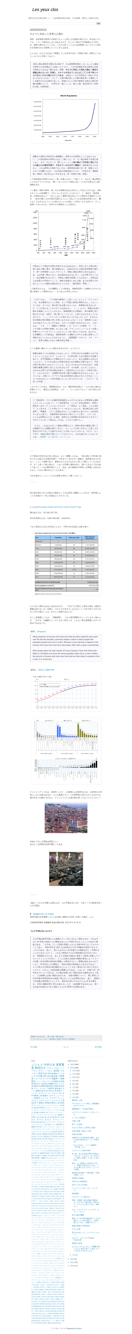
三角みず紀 (45, 1282)
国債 (32, 1294)
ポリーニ (57, 1261)
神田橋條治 (56, 1313)
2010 (72, 1266)
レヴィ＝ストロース (52, 1100)
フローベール (48, 1115)
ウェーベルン (43, 1160)
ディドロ (37, 1170)
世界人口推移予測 (46, 670)
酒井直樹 (43, 1318)
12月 (74, 1071)
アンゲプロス (48, 1218)
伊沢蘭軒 (61, 1287)
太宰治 (33, 1297)
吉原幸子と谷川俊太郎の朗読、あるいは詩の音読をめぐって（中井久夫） (85, 1140)
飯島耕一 (60, 1198)
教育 (37, 1304)
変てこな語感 (77, 1124)
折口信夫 (50, 1191)
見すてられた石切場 (79, 1185)
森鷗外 (45, 1096)
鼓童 (59, 1323)
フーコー (47, 1093)
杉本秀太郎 (58, 1134)
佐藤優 (42, 1153)
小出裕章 (46, 1299)
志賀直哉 (51, 1134)
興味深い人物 (77, 1100)
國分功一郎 (48, 1189)
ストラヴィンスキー (46, 1167)
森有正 (48, 1120)
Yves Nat (51, 1213)
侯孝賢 (47, 1289)
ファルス (39, 1115)
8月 (73, 1084)
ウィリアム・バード (44, 1220)
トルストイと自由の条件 (81, 1150)
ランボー (47, 1273)
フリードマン (52, 1253)
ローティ (43, 1182)
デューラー (60, 1244)
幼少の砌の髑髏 (78, 1215)
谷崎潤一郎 (44, 1112)
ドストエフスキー (46, 1170)
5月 (73, 1094)
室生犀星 (51, 1297)
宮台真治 (38, 1155)
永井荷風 (55, 1081)
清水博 (47, 1311)
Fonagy (41, 1206)
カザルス (40, 1163)
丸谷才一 (43, 1285)
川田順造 (43, 1301)
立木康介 (47, 1196)
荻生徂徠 (48, 1198)
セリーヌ (41, 1129)
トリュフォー (35, 1246)
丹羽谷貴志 (50, 1285)
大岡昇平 (50, 1088)
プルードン (59, 1175)
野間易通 (42, 1108)
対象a (36, 1299)
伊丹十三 (36, 1153)
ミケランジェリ (36, 1268)
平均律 (35, 1191)
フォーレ (60, 1098)
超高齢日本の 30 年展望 (43, 914)
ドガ (53, 1246)
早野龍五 (43, 1304)
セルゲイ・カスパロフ (46, 1242)
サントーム (40, 1143)
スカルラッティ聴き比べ (81, 1197)
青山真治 (43, 1320)
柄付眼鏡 (75, 1193)
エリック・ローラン (53, 1222)
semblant (57, 1213)
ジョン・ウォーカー (51, 1239)
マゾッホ (57, 1263)
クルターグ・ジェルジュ (41, 1165)
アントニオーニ (58, 1218)
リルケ (41, 1100)
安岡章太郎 (55, 1117)
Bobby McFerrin (55, 1203)
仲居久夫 (55, 1287)
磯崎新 (43, 1158)
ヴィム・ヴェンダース (43, 1280)
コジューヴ (60, 1227)
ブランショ (51, 1256)
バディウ (55, 1249)
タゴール (39, 1244)
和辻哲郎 (42, 1189)
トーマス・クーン (46, 1246)
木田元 (54, 1304)
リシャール (54, 1273)
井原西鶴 (36, 1287)
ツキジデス (45, 1244)
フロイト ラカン (42, 1256)
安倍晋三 (39, 1297)
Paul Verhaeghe (50, 1073)
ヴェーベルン (54, 1184)
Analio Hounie (54, 1201)
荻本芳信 (42, 1198)
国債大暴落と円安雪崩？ (81, 1226)
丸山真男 (54, 1131)
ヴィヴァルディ (56, 1280)
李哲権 (33, 1194)
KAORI (55, 1206)
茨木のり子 (58, 1120)
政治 (34, 1304)
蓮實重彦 (72, 1039)
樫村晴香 (59, 1124)
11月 (74, 1074)
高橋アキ (58, 1320)
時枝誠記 (49, 1304)
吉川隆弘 (39, 1292)
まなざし (40, 1215)
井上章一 (57, 1285)
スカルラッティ (59, 1165)
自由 (56, 1196)
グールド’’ (46, 1227)
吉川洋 (53, 1153)
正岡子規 (58, 1155)
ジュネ (33, 1124)
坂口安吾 (48, 1117)
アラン (36, 1088)
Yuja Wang (44, 1213)
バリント (40, 1251)
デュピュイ (40, 1124)
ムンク (50, 1268)
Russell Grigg (46, 1210)
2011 (72, 1262)
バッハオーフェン (37, 1172)
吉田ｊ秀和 (51, 1292)
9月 (73, 1081)
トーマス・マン (49, 1129)
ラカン (50, 1068)
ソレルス (60, 1084)
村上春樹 (51, 1155)
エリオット (49, 1108)
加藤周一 (56, 1078)
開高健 (35, 1320)
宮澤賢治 (57, 1297)
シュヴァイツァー (45, 1234)
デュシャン (53, 1244)
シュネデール (49, 1143)
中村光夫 (56, 1151)
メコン (54, 1268)
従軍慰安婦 (53, 1301)
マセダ (51, 1263)
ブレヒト (51, 1148)
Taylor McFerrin (36, 1213)
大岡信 (58, 1153)
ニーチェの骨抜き (79, 1118)
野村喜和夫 (50, 1318)
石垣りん (45, 1313)
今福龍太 (49, 1287)
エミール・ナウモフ (49, 1098)
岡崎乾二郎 (38, 1096)
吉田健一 (45, 1292)
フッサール (44, 1253)
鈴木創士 (58, 1091)
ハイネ (41, 1249)
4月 (73, 1097)
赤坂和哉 (37, 1318)
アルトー (40, 1218)
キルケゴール (55, 1225)
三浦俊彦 (39, 1282)
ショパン (58, 1143)
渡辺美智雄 (53, 1311)
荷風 (54, 1316)
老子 (40, 1316)
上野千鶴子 (34, 1186)
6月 (73, 1091)
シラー (33, 1237)
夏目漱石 (53, 1039)
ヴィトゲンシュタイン (42, 1184)
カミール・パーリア (50, 1163)
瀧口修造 (60, 1311)
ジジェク (37, 1064)
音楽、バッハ (51, 1320)
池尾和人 (53, 1103)
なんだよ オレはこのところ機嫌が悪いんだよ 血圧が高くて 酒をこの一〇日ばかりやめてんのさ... (86, 1249)
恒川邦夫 (41, 1191)
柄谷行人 (40, 1067)
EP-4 (37, 1206)
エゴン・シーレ (56, 1220)
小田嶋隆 (57, 1299)
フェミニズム (50, 1175)
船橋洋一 (50, 1316)
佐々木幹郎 (34, 1289)
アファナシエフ (59, 1139)
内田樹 (51, 1289)
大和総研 (49, 1294)
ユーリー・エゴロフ (37, 1273)
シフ (53, 1232)
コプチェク (60, 1122)
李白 (58, 1304)
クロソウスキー (50, 1122)
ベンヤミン (48, 1258)
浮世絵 (36, 1311)
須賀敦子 (37, 1098)
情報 (45, 1191)
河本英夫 (48, 1309)
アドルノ (45, 1127)
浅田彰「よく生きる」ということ (54, 437)
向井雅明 (42, 1086)
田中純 (38, 1127)
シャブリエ (59, 1232)
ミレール (38, 1078)
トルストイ (57, 1146)
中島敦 (57, 1282)
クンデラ (47, 1078)
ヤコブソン (60, 1270)
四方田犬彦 (60, 1292)
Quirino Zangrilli (36, 1210)
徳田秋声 (60, 1301)
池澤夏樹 (36, 1309)
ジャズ (52, 1165)
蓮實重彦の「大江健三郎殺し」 (84, 1109)
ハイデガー (60, 1170)
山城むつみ (36, 1301)
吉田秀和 (34, 1086)
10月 (74, 1077)
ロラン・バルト (45, 1071)
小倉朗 (41, 1299)
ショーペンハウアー (57, 1234)
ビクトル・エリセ (40, 1175)
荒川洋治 (36, 1198)
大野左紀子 (60, 1294)
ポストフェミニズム (53, 1177)
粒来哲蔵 (36, 1316)
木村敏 (62, 1191)
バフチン (61, 1249)
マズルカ (45, 1263)
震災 (39, 1320)
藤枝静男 (47, 1136)
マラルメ (48, 1131)
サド (35, 1105)
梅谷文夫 (42, 1306)
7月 (73, 1087)
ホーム (66, 1047)
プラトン (50, 1110)
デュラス (49, 1146)
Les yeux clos (43, 9)
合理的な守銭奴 (78, 1178)
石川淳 (40, 1136)
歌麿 (50, 1194)
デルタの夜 (76, 1229)
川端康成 (45, 1134)
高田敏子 (44, 1323)
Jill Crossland (48, 1206)
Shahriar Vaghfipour (58, 1210)
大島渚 (55, 1294)
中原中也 (50, 1151)
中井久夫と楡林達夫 (79, 1181)
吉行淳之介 (49, 1091)
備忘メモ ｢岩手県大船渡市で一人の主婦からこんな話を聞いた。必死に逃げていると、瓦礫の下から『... (86, 1220)
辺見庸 (35, 1108)
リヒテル (37, 1182)
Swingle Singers (47, 1139)
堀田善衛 (37, 1294)
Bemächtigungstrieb (38, 1122)
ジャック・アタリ (39, 1239)
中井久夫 (65, 1039)
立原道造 (41, 1196)
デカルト (36, 1110)
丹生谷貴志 (40, 1117)
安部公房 (45, 1297)
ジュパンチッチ (49, 1105)
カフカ (52, 1141)
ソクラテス (57, 1242)
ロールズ (50, 1182)
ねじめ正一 (54, 1158)
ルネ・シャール (38, 1275)
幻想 (47, 1301)
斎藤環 (38, 1091)
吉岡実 (56, 1086)
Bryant (39, 1139)
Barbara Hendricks (44, 1203)
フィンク (43, 1110)
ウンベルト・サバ (54, 1160)
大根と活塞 (76, 1121)
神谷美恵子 (34, 1196)
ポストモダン (49, 1261)
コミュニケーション (37, 1230)
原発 (55, 1289)
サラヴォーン (55, 1230)
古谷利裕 (36, 1189)
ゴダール (39, 1039)
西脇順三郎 (52, 1084)
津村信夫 (54, 1309)
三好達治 (61, 1184)
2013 (72, 1068)
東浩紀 (40, 1120)
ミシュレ (44, 1268)
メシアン (60, 1268)
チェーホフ (57, 1167)
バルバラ (46, 1251)
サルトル (40, 1105)
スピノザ (43, 1146)
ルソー (57, 1105)
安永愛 (38, 1134)
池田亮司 (42, 1309)
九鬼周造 (41, 1186)
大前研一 (43, 1294)
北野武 (60, 1131)
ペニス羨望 (56, 1258)
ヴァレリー (46, 1081)
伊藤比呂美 (52, 1186)
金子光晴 (54, 1198)
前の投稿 (98, 1047)
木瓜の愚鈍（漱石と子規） (82, 1131)
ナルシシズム (43, 1148)
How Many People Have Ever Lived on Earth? (57, 507)
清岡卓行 (42, 1311)
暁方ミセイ (52, 1124)
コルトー (47, 1230)
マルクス (34, 1100)
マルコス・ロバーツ (50, 1265)
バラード (34, 1251)
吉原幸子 (60, 1289)
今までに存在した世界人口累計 (84, 1128)
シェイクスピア (47, 1232)
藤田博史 (49, 1086)
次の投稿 (33, 1047)
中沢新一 (37, 1285)
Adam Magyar (43, 1201)
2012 (72, 1259)
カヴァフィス (53, 1112)
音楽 (40, 1073)
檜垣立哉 (55, 1306)
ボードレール (40, 1261)
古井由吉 (44, 1084)
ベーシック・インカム (39, 1151)
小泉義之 (45, 1155)
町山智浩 (39, 1313)
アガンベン (47, 1215)
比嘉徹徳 (55, 1194)
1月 (73, 1255)
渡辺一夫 (61, 1194)
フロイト (46, 1039)
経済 (43, 1091)
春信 (54, 1191)
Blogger (79, 1328)
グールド (43, 1088)
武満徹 (47, 1103)
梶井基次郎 (48, 1306)
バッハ (39, 1081)
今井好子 (42, 1287)
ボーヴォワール (38, 1131)
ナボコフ (55, 1093)
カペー (48, 1225)
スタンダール (35, 1167)
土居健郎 (55, 1189)
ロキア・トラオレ (49, 1275)
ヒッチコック (53, 1251)
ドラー (55, 1170)
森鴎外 (46, 1194)
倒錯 (58, 1186)
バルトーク (46, 1172)
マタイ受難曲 (57, 1115)
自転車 (44, 1316)
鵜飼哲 (50, 1323)
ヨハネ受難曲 (57, 1179)
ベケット (58, 1256)
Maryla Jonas (60, 1208)
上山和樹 (52, 1282)
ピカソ (60, 1251)
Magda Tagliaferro (49, 1208)
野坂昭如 (54, 1136)
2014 (72, 1064)
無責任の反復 (77, 1243)
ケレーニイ (53, 1227)
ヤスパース (48, 1179)
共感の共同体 (77, 1134)
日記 (46, 1124)
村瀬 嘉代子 (40, 1194)
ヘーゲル (56, 1110)
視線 (57, 1316)
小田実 (51, 1299)
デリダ (41, 1093)
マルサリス (60, 1265)
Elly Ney (48, 1158)
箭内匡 (53, 1196)
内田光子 (48, 1153)
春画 (58, 1191)
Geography (41, 631)
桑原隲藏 (36, 1306)
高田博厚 (38, 1323)
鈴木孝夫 (57, 1318)
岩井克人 (37, 1084)
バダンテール (48, 1249)
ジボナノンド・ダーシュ (43, 1237)
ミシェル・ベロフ (39, 1179)
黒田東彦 (55, 1323)
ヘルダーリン (59, 1148)
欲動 (59, 1306)
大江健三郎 (41, 1076)
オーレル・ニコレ (40, 1225)
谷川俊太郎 (52, 1076)
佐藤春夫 (41, 1289)
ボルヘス (43, 1177)
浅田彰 (59, 1039)
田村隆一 (38, 1158)
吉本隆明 (36, 1112)
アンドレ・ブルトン (55, 1127)
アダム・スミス (56, 1215)
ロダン (57, 1275)
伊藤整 (47, 1186)
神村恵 (50, 1313)
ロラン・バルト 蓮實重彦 (53, 1277)
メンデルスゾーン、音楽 (49, 1270)
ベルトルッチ (40, 1258)
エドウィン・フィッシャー (40, 1141)
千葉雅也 (40, 1103)
